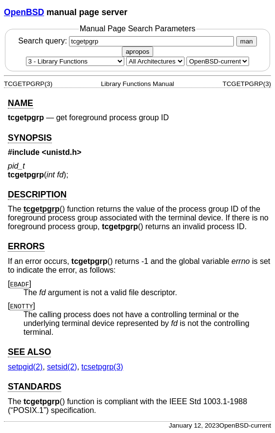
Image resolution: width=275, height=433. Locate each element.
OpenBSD (24, 12)
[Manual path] (217, 61)
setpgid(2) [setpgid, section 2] (25, 367)
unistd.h (61, 152)
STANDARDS (34, 386)
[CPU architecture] (155, 61)
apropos (137, 51)
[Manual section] (75, 61)
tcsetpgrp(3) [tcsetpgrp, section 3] (102, 367)
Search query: (127, 41)
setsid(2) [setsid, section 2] (62, 367)
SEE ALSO (29, 352)
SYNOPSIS (30, 138)
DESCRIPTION (37, 194)
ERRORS (26, 246)
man (246, 41)
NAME (20, 103)
